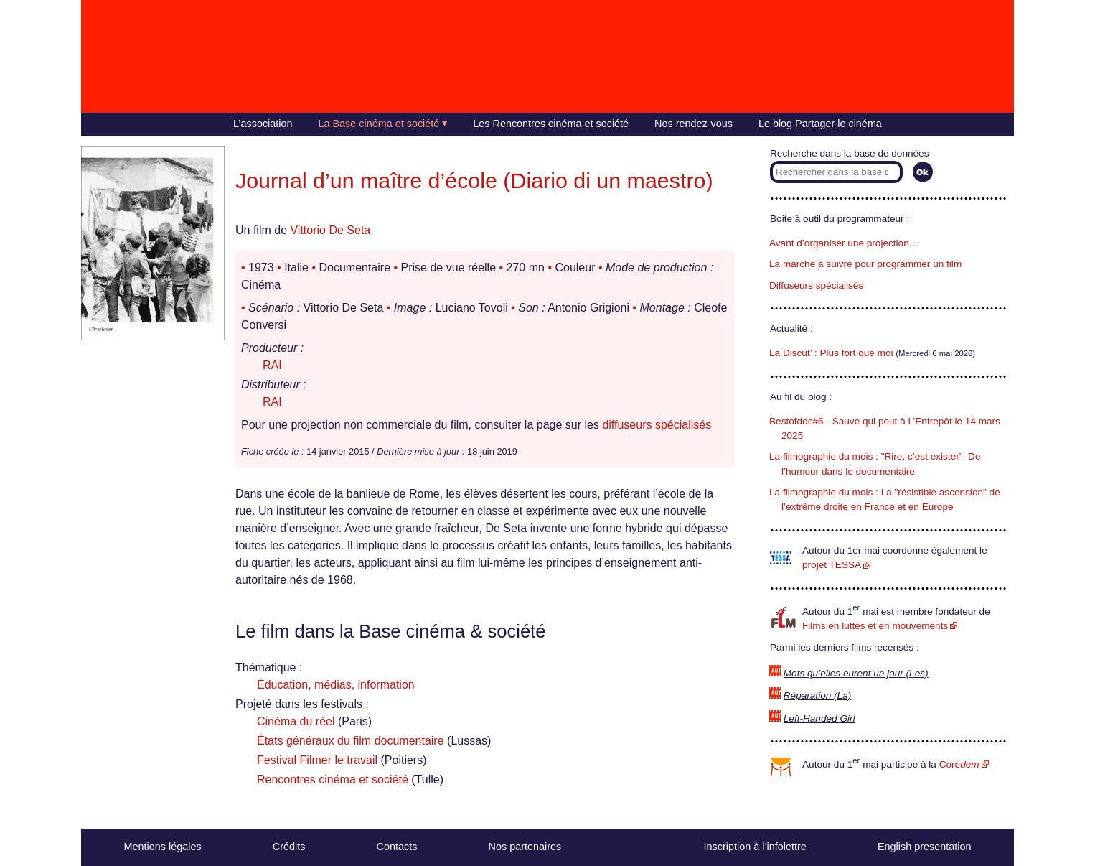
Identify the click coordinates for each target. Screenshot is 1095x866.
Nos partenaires (525, 846)
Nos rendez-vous (693, 123)
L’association (262, 123)
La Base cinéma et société (379, 123)
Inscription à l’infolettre (755, 846)
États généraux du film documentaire (350, 741)
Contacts (397, 846)
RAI (272, 365)
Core (959, 764)
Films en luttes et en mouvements (875, 625)
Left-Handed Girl (819, 718)
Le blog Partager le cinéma (820, 123)
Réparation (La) (817, 695)
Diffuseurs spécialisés (816, 285)
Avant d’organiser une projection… (843, 243)
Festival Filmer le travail (317, 760)
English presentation (924, 846)
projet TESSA (831, 564)
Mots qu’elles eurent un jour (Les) (856, 673)
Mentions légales (163, 846)
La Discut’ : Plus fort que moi (831, 353)
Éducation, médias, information (336, 685)
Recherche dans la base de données (849, 153)
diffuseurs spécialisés (656, 425)
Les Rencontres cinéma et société (551, 123)
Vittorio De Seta (330, 230)
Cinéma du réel (296, 721)
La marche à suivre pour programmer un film (865, 264)
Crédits (289, 846)
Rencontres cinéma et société (332, 779)
